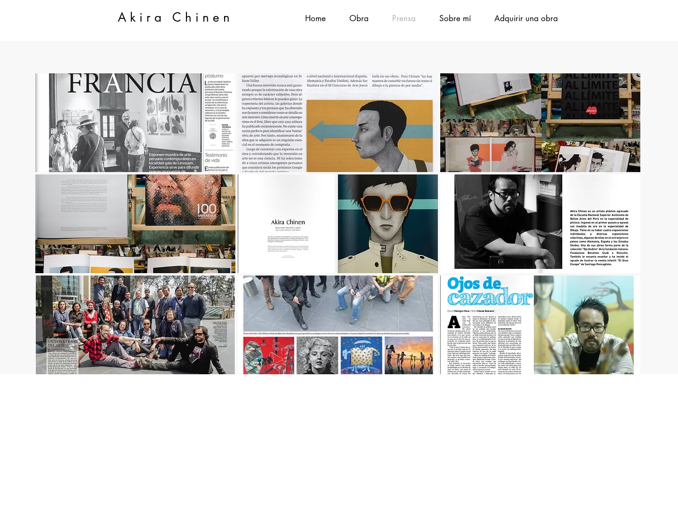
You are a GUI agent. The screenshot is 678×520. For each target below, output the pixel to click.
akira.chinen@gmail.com (387, 395)
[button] (359, 18)
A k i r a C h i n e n (174, 17)
